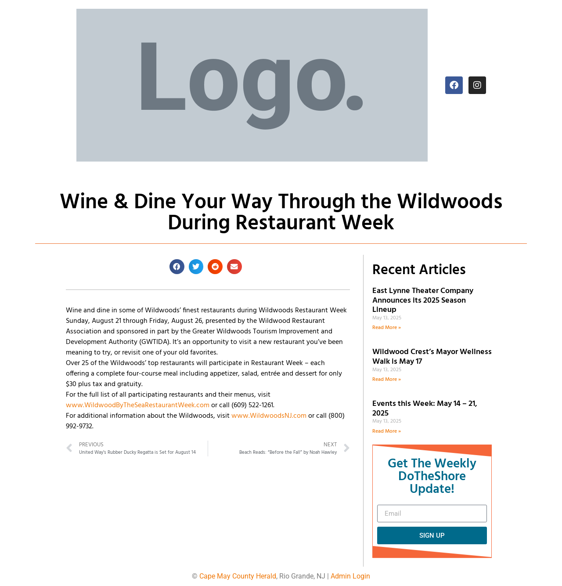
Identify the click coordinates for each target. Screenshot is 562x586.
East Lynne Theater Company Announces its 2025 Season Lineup (422, 300)
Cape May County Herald (237, 576)
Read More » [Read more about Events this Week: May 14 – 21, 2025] (386, 431)
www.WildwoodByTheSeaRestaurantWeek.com (137, 405)
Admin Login (350, 576)
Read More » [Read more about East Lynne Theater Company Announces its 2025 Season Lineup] (386, 327)
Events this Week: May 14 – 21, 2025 (424, 409)
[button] (176, 266)
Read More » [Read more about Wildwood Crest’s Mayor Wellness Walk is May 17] (386, 379)
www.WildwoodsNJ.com (268, 416)
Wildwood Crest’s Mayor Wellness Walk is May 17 (432, 357)
